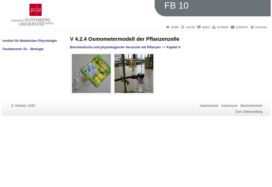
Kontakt (242, 27)
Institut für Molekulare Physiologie (30, 41)
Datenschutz (209, 106)
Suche (190, 27)
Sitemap (222, 27)
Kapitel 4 (173, 47)
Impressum (229, 106)
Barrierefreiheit (251, 106)
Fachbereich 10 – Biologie (23, 49)
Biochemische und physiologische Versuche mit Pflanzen (115, 47)
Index (206, 27)
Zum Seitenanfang (248, 111)
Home (175, 27)
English (261, 27)
